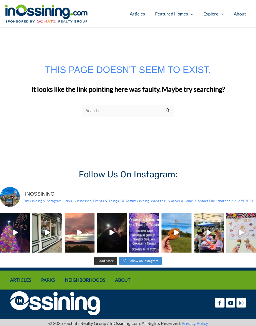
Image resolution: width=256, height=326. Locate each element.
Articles (137, 13)
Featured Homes (171, 13)
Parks (48, 280)
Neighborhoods (85, 280)
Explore (210, 13)
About (240, 13)
